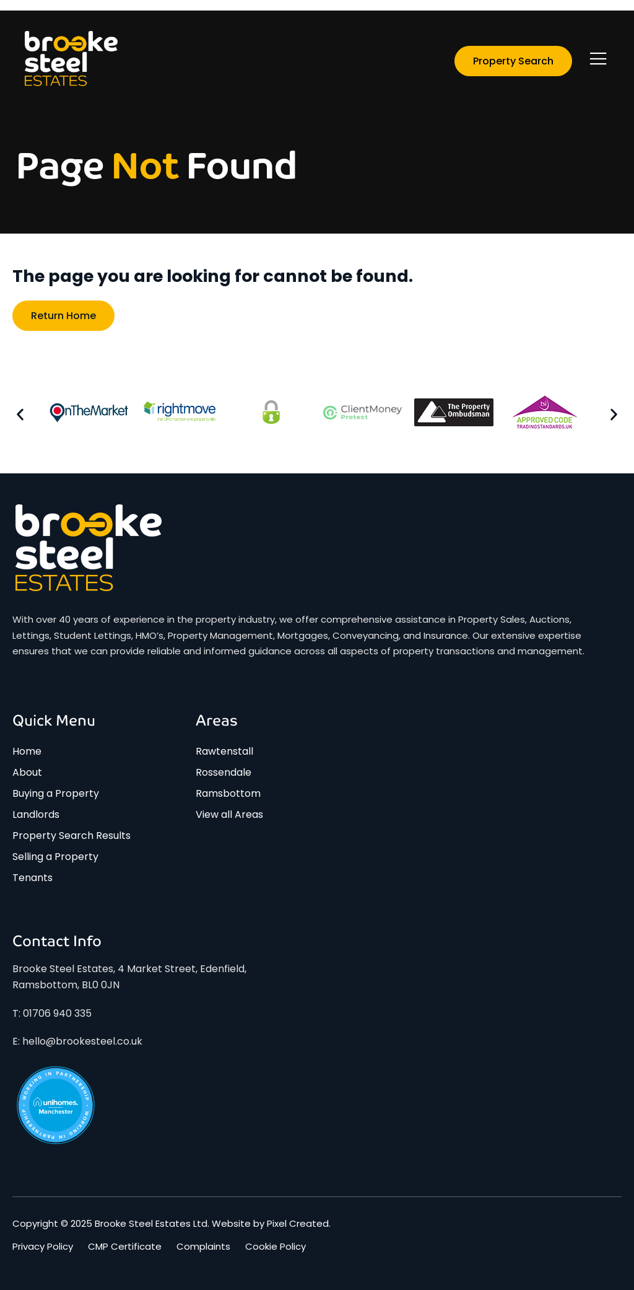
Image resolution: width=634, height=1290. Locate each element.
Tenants (32, 878)
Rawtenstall (224, 751)
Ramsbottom (228, 793)
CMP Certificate (125, 1246)
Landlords (35, 814)
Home (26, 751)
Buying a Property (55, 793)
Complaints (203, 1246)
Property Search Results (71, 835)
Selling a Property (55, 856)
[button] (20, 415)
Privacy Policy (42, 1246)
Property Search (513, 61)
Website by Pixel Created (270, 1223)
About (27, 772)
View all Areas (229, 814)
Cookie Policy (275, 1246)
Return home (63, 316)
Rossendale (223, 772)
